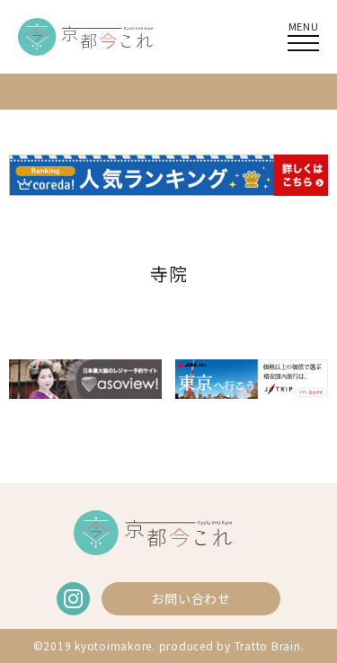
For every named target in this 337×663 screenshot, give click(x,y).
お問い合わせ (191, 598)
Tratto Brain (268, 645)
